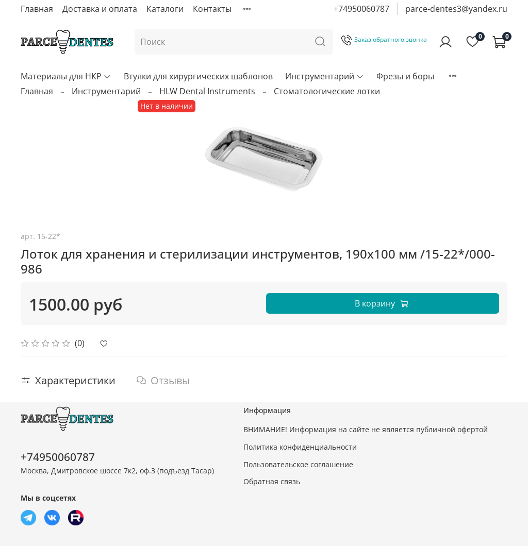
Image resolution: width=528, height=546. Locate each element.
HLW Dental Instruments (207, 91)
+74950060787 (361, 8)
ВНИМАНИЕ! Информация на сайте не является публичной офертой (365, 429)
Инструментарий (324, 76)
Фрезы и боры (405, 76)
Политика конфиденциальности (300, 447)
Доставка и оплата (99, 8)
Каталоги (165, 8)
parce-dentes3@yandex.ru (456, 8)
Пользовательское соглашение (298, 464)
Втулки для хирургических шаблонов (198, 76)
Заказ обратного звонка (384, 39)
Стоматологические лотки (327, 91)
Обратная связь (271, 481)
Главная (37, 8)
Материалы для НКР (66, 76)
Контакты (212, 8)
